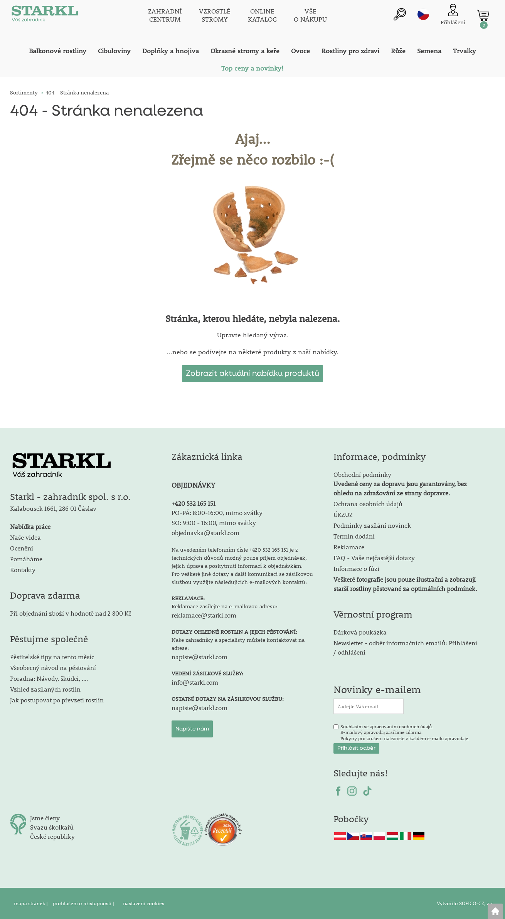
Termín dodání (354, 536)
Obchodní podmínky (400, 483)
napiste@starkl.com (199, 657)
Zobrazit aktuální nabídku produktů (252, 373)
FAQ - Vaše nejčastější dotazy (374, 558)
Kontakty (22, 570)
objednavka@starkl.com (205, 533)
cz (423, 14)
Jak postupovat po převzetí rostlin (57, 700)
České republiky (52, 836)
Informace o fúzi (356, 568)
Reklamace (348, 547)
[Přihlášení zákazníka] (453, 15)
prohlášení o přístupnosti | (84, 903)
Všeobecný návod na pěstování (53, 667)
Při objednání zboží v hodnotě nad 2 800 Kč (70, 613)
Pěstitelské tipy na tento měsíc (52, 657)
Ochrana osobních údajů (367, 504)
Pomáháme (26, 559)
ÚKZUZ (343, 514)
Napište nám (192, 729)
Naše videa (25, 537)
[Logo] (44, 15)
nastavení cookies (143, 903)
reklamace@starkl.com (204, 615)
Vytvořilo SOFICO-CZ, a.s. (466, 903)
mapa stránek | (31, 903)
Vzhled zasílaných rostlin (45, 689)
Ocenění (21, 548)
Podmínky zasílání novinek (372, 525)
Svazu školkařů (52, 827)
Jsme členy (45, 818)
